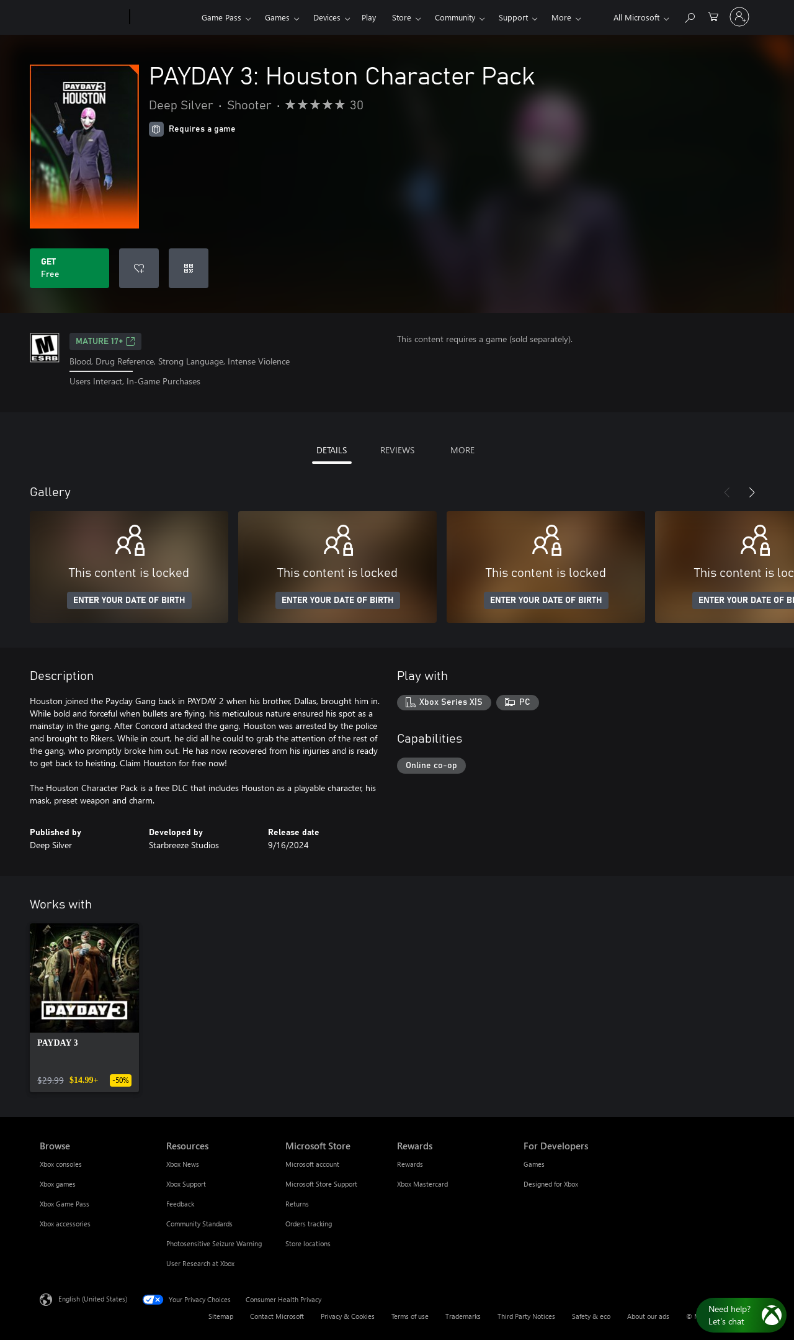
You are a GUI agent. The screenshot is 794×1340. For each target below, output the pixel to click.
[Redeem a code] (188, 268)
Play (369, 17)
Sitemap (220, 1316)
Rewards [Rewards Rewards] (410, 1164)
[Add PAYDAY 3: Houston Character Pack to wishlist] (139, 268)
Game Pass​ (221, 17)
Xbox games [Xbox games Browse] (58, 1184)
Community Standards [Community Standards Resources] (199, 1224)
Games (277, 17)
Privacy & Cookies (348, 1316)
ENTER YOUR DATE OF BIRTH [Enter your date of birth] (129, 600)
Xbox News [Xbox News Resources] (182, 1164)
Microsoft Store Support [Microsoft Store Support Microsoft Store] (321, 1184)
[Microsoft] (82, 17)
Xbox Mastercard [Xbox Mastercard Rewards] (422, 1184)
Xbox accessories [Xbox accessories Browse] (65, 1224)
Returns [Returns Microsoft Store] (297, 1204)
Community (455, 17)
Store (401, 17)
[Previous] (727, 492)
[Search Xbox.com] (689, 16)
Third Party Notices (526, 1316)
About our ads (648, 1316)
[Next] (751, 492)
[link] (84, 1007)
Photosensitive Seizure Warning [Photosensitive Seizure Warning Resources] (214, 1243)
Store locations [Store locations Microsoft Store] (308, 1243)
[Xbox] (164, 17)
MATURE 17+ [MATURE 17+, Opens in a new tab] (105, 341)
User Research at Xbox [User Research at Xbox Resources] (200, 1263)
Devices (327, 17)
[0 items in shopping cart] (713, 15)
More (561, 17)
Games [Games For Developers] (534, 1164)
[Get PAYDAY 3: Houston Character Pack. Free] (69, 268)
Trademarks (463, 1316)
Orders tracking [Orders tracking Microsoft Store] (308, 1224)
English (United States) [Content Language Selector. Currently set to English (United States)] (92, 1298)
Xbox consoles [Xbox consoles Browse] (61, 1164)
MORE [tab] (462, 450)
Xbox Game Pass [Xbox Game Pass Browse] (64, 1204)
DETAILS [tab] (331, 450)
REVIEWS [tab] (397, 450)
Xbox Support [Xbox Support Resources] (186, 1184)
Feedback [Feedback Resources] (180, 1204)
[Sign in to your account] (739, 17)
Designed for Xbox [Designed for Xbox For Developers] (551, 1184)
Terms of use (410, 1316)
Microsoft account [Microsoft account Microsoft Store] (312, 1164)
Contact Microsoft (277, 1316)
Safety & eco (591, 1316)
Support (513, 17)
